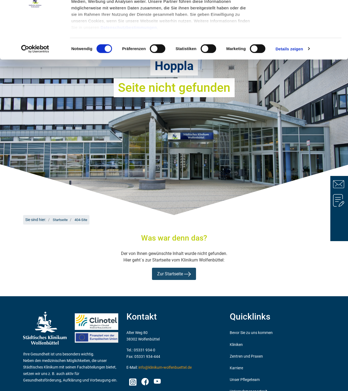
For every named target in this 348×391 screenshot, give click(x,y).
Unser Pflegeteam (245, 379)
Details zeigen (289, 86)
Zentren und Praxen (246, 356)
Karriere (236, 368)
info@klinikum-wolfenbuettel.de (165, 367)
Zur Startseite (174, 274)
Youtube (156, 382)
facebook (145, 380)
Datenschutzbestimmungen (129, 65)
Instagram (132, 380)
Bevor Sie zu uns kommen (251, 332)
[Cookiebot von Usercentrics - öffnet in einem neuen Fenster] (35, 87)
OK (303, 14)
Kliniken (236, 344)
